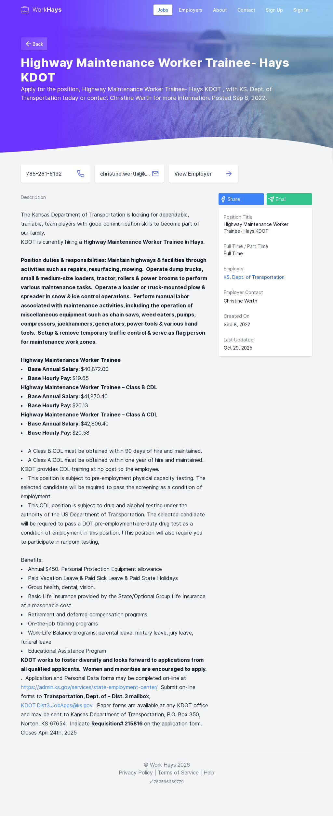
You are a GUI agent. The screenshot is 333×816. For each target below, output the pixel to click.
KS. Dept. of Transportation (254, 277)
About (220, 10)
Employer (234, 268)
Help (209, 772)
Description (33, 197)
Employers (191, 10)
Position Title (238, 217)
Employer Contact (243, 292)
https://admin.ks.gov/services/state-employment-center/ (89, 687)
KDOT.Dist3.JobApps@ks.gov (56, 705)
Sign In (300, 10)
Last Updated (239, 339)
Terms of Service (178, 772)
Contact (246, 10)
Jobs (162, 10)
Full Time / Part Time (246, 246)
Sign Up (274, 10)
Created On (236, 316)
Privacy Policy (136, 772)
